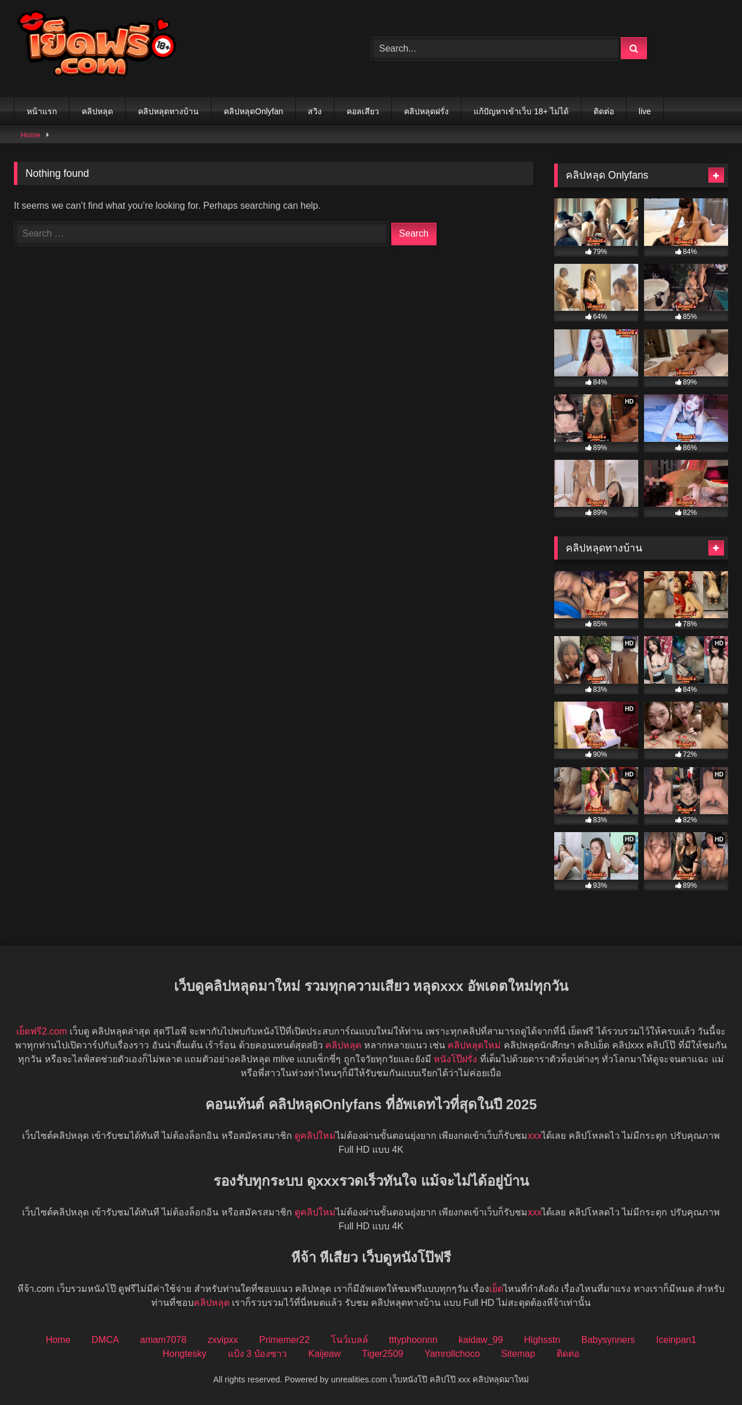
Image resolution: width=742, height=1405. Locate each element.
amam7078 (163, 1340)
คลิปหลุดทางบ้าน (168, 111)
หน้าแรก (42, 111)
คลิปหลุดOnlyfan (253, 111)
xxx (534, 1136)
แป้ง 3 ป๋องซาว (258, 1354)
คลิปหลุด (97, 111)
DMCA (105, 1340)
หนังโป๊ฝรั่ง (455, 1059)
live (645, 111)
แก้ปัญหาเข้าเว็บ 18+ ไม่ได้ (521, 111)
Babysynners (608, 1340)
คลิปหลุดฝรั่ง (426, 111)
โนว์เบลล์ (349, 1340)
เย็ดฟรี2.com (41, 1031)
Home (31, 134)
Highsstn (542, 1340)
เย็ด (496, 1289)
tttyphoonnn (413, 1340)
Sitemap (518, 1354)
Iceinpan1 (676, 1340)
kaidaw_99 (481, 1340)
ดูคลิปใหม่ (315, 1136)
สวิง (315, 111)
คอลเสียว (363, 111)
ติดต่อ (604, 111)
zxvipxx (223, 1340)
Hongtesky (184, 1354)
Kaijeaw (324, 1354)
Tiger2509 (382, 1354)
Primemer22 (284, 1340)
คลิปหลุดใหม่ (474, 1045)
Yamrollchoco (452, 1354)
